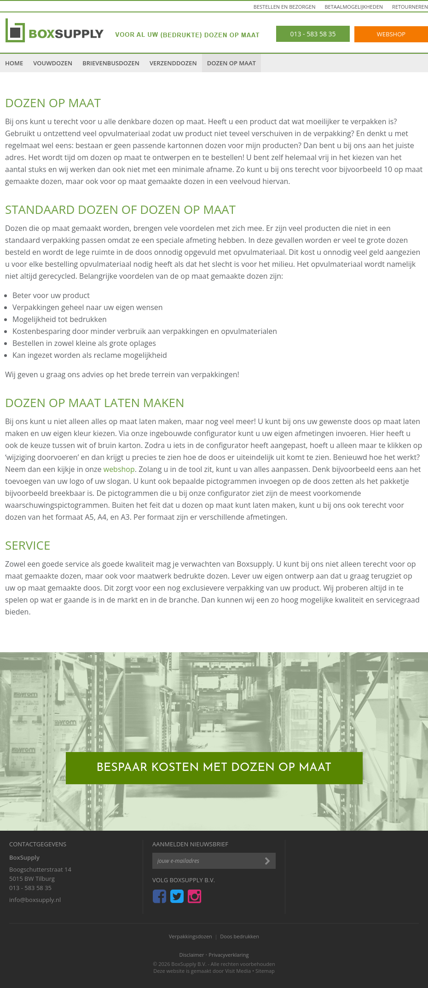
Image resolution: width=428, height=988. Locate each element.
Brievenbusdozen (110, 63)
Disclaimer (191, 954)
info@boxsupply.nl (35, 900)
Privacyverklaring (228, 954)
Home (14, 63)
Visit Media (238, 970)
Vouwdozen (52, 63)
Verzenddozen (173, 63)
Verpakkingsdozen (190, 936)
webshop (119, 469)
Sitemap (265, 970)
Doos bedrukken (239, 936)
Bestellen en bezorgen (285, 6)
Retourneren (410, 6)
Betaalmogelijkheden (354, 6)
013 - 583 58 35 (30, 888)
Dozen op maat (231, 63)
